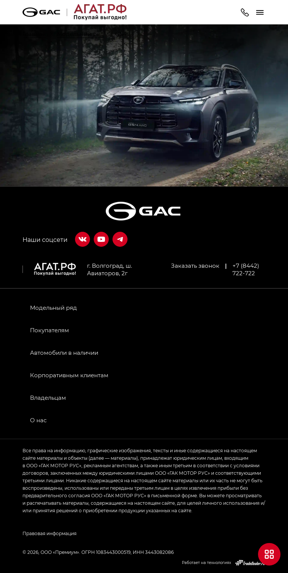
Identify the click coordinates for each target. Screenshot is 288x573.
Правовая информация (49, 533)
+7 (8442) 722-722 (245, 269)
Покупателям (49, 330)
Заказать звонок (195, 265)
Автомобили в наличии (64, 352)
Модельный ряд (53, 307)
